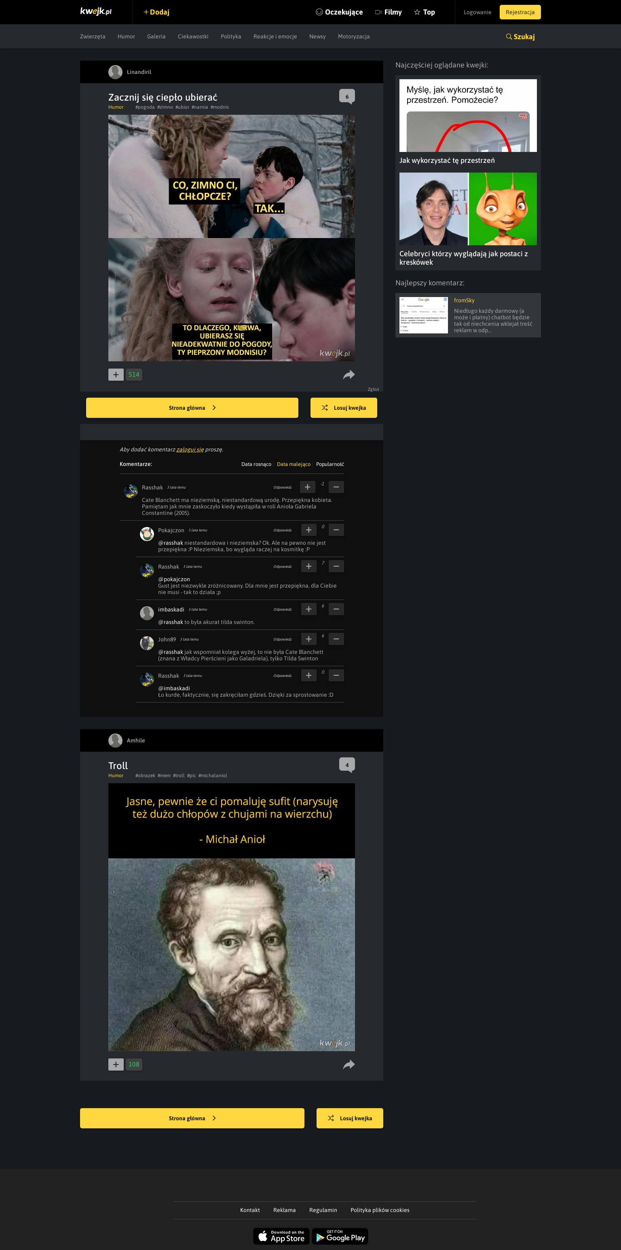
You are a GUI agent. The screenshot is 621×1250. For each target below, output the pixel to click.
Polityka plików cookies (380, 1210)
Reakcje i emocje (275, 36)
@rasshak (170, 543)
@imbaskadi (174, 688)
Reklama (284, 1210)
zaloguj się (190, 449)
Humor (126, 36)
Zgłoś (374, 389)
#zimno (165, 107)
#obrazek (145, 775)
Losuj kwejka (344, 408)
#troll (179, 775)
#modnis (220, 107)
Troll (118, 765)
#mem (164, 775)
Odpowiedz (282, 487)
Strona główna (192, 408)
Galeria (156, 36)
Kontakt (250, 1210)
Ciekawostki (193, 36)
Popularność (330, 464)
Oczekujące (344, 12)
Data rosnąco (256, 464)
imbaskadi (171, 609)
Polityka (231, 36)
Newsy (317, 36)
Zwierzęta (93, 36)
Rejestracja (520, 12)
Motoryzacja (354, 36)
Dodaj (159, 12)
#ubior (182, 107)
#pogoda (145, 107)
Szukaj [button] (524, 36)
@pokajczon (174, 579)
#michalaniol (213, 775)
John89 (167, 639)
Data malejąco (293, 464)
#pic (191, 775)
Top (429, 12)
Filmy (393, 12)
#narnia (200, 107)
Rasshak (152, 487)
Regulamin (323, 1210)
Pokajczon (171, 530)
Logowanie (478, 12)
